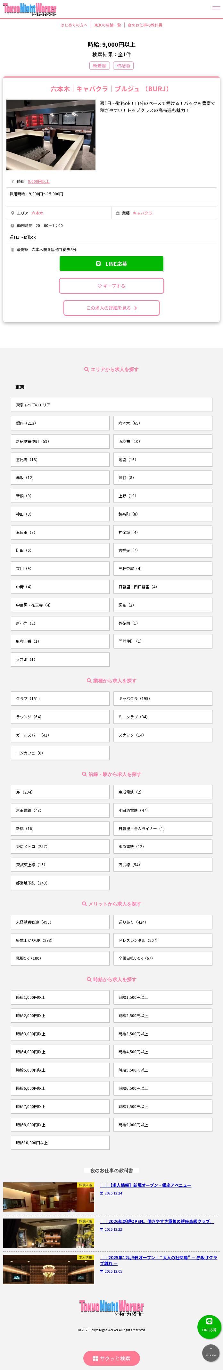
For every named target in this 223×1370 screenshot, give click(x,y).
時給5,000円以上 (30, 1069)
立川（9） (25, 568)
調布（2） (127, 605)
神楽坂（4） (129, 532)
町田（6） (25, 550)
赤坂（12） (26, 477)
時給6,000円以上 (30, 1088)
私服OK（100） (29, 958)
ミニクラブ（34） (134, 716)
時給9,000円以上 (133, 1124)
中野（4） (25, 586)
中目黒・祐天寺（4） (34, 605)
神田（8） (25, 514)
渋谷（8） (127, 477)
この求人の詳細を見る (111, 308)
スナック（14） (132, 735)
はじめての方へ (74, 25)
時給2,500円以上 (133, 1015)
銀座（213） (27, 423)
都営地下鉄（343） (33, 882)
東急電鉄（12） (132, 846)
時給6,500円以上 (133, 1088)
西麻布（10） (130, 441)
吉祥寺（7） (129, 550)
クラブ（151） (29, 698)
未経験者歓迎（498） (35, 922)
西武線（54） (130, 864)
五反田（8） (26, 532)
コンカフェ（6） (30, 752)
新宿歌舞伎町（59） (33, 441)
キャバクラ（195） (135, 698)
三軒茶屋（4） (131, 568)
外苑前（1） (129, 623)
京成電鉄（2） (131, 792)
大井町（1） (26, 659)
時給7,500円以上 (133, 1106)
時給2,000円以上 (30, 1015)
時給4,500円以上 (133, 1051)
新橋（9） (25, 495)
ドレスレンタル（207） (139, 940)
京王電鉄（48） (30, 810)
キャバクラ (142, 213)
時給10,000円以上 (32, 1142)
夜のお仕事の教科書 (145, 25)
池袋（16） (128, 459)
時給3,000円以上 (30, 1033)
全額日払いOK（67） (137, 958)
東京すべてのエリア (33, 404)
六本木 (37, 213)
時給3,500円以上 (133, 1033)
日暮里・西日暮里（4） (139, 586)
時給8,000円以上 (30, 1124)
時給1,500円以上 (133, 997)
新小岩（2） (26, 623)
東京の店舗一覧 (107, 25)
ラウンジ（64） (30, 716)
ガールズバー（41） (33, 735)
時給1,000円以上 (30, 997)
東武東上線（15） (31, 864)
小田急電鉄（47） (134, 810)
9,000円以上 (39, 181)
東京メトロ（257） (33, 846)
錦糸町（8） (129, 514)
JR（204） (25, 792)
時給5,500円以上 (133, 1069)
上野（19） (128, 495)
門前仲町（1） (131, 641)
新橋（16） (26, 828)
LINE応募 (111, 263)
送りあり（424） (133, 922)
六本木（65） (130, 423)
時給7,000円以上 (30, 1106)
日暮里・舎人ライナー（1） (143, 828)
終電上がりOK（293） (35, 940)
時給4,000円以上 (30, 1051)
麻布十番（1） (28, 641)
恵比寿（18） (28, 459)
